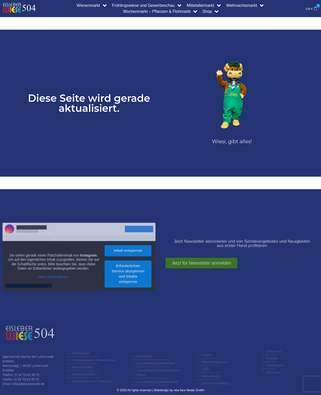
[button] (311, 8)
